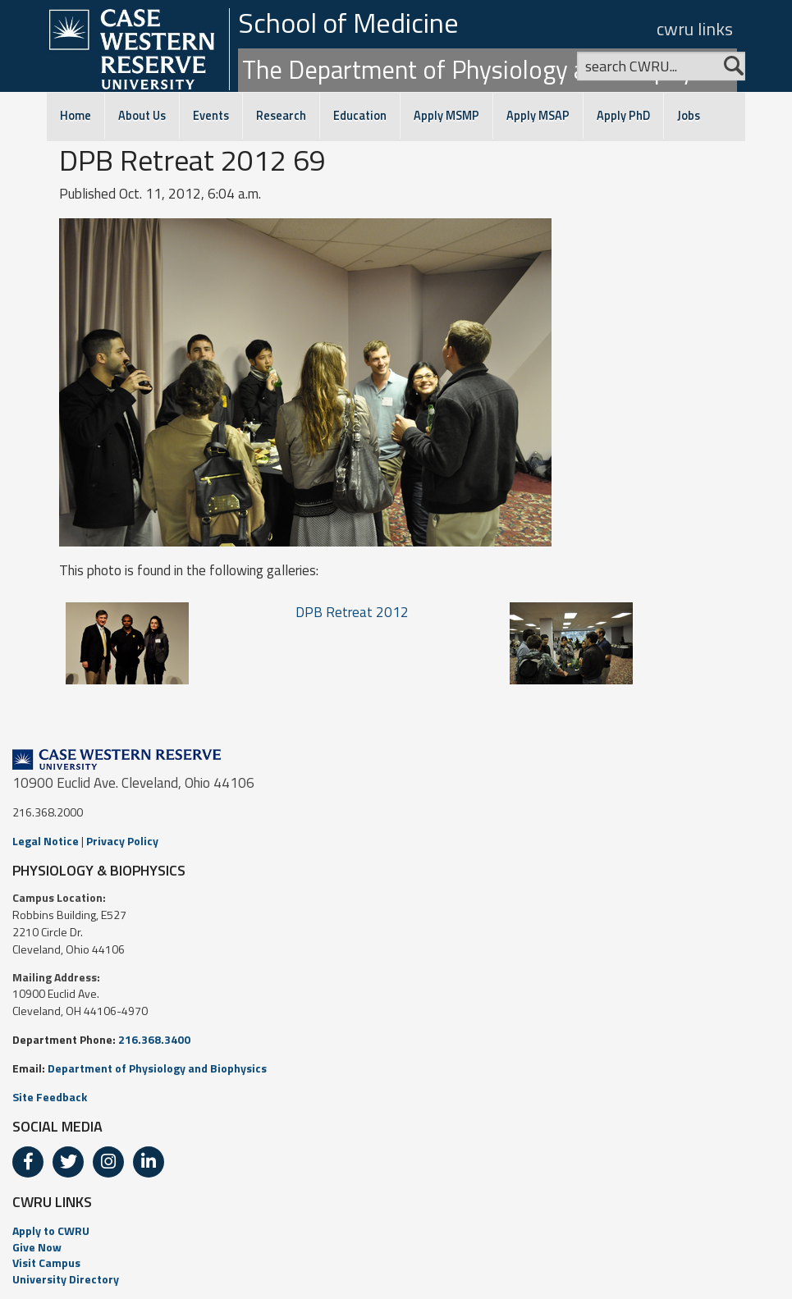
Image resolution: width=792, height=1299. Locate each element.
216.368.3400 (154, 1039)
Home (75, 116)
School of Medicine (348, 22)
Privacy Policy (122, 840)
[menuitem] (396, 1231)
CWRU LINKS (52, 1201)
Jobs (688, 116)
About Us (142, 116)
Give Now (37, 1247)
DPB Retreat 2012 (352, 612)
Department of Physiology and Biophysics (157, 1068)
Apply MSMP (446, 116)
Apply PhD (623, 116)
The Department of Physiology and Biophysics (487, 69)
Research (281, 116)
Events (211, 116)
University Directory (65, 1279)
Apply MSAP (538, 116)
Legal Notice (45, 840)
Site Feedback (49, 1096)
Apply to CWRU (50, 1230)
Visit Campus (46, 1262)
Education (360, 116)
